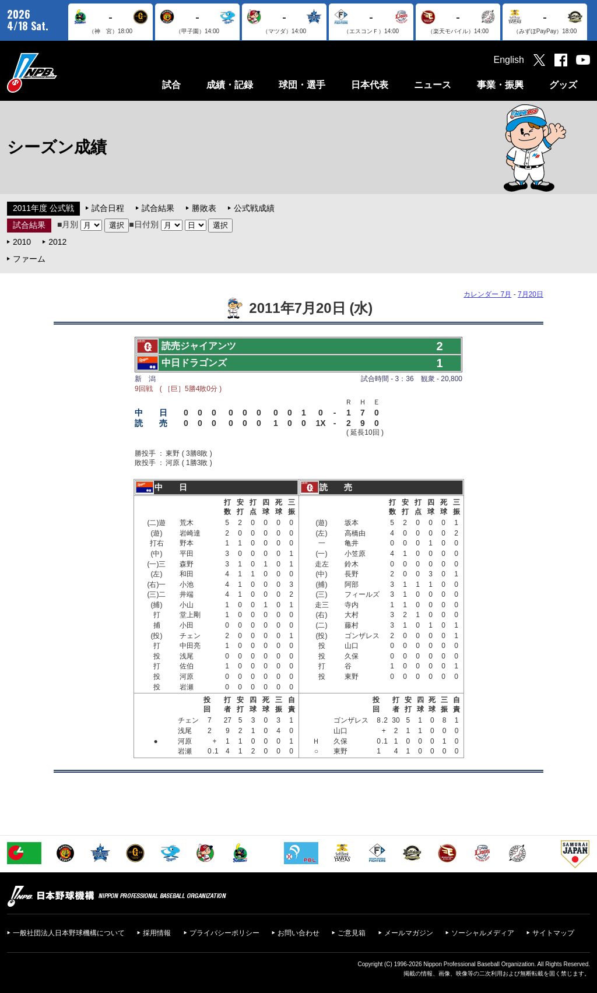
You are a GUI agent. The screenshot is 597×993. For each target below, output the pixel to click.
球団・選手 (302, 85)
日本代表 (369, 85)
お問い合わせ (298, 933)
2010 (22, 242)
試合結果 (158, 208)
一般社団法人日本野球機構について (69, 933)
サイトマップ (553, 933)
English (509, 60)
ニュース (432, 85)
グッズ (563, 85)
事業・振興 (500, 85)
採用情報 (157, 933)
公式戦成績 (254, 208)
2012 (57, 242)
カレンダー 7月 (487, 294)
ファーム (29, 258)
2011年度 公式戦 (43, 208)
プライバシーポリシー (224, 933)
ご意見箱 (352, 933)
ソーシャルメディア (482, 933)
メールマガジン (408, 933)
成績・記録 (229, 85)
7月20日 (530, 294)
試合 (171, 85)
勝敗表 (204, 208)
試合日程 (108, 208)
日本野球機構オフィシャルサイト (61, 72)
